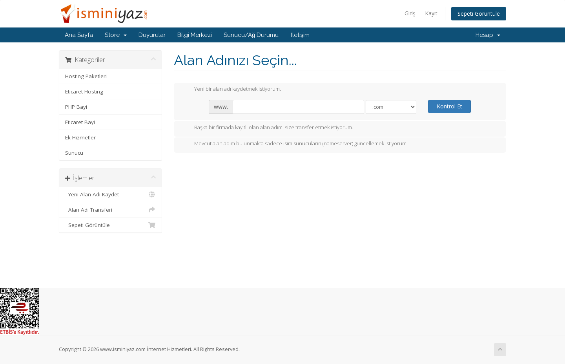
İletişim (300, 34)
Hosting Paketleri (86, 76)
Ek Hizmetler (80, 137)
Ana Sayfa (79, 34)
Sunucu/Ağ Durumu (251, 34)
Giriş (410, 13)
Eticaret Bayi (80, 122)
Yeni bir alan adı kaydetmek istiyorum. (231, 89)
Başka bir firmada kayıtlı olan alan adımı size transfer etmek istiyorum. (267, 128)
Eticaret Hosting (84, 91)
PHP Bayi (76, 106)
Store (116, 34)
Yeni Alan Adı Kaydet (110, 194)
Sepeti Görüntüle (478, 13)
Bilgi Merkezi (194, 34)
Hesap (488, 34)
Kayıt (431, 13)
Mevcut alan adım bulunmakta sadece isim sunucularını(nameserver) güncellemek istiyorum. (295, 144)
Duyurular (152, 34)
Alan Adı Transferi (110, 209)
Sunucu (74, 152)
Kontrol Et (449, 106)
